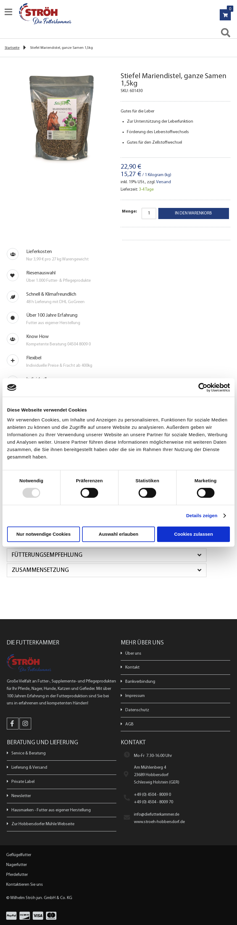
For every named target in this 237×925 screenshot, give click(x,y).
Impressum (135, 696)
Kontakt (132, 667)
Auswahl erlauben (118, 534)
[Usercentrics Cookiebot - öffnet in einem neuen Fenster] (203, 387)
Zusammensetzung (40, 570)
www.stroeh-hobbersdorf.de (159, 822)
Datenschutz (137, 710)
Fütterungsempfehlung (47, 555)
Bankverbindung (140, 681)
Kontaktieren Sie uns (24, 884)
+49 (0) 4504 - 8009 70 (153, 802)
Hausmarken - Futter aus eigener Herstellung (51, 810)
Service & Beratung (28, 753)
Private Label (23, 781)
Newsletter (21, 796)
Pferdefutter (17, 874)
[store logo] (121, 13)
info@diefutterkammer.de (156, 814)
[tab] (118, 555)
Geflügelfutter (18, 855)
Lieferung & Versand (29, 767)
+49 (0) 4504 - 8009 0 (152, 794)
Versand (163, 182)
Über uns (133, 653)
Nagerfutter (16, 865)
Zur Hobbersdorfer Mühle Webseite (42, 824)
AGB (129, 724)
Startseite (12, 48)
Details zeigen (201, 515)
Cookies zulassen (193, 534)
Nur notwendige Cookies (43, 534)
